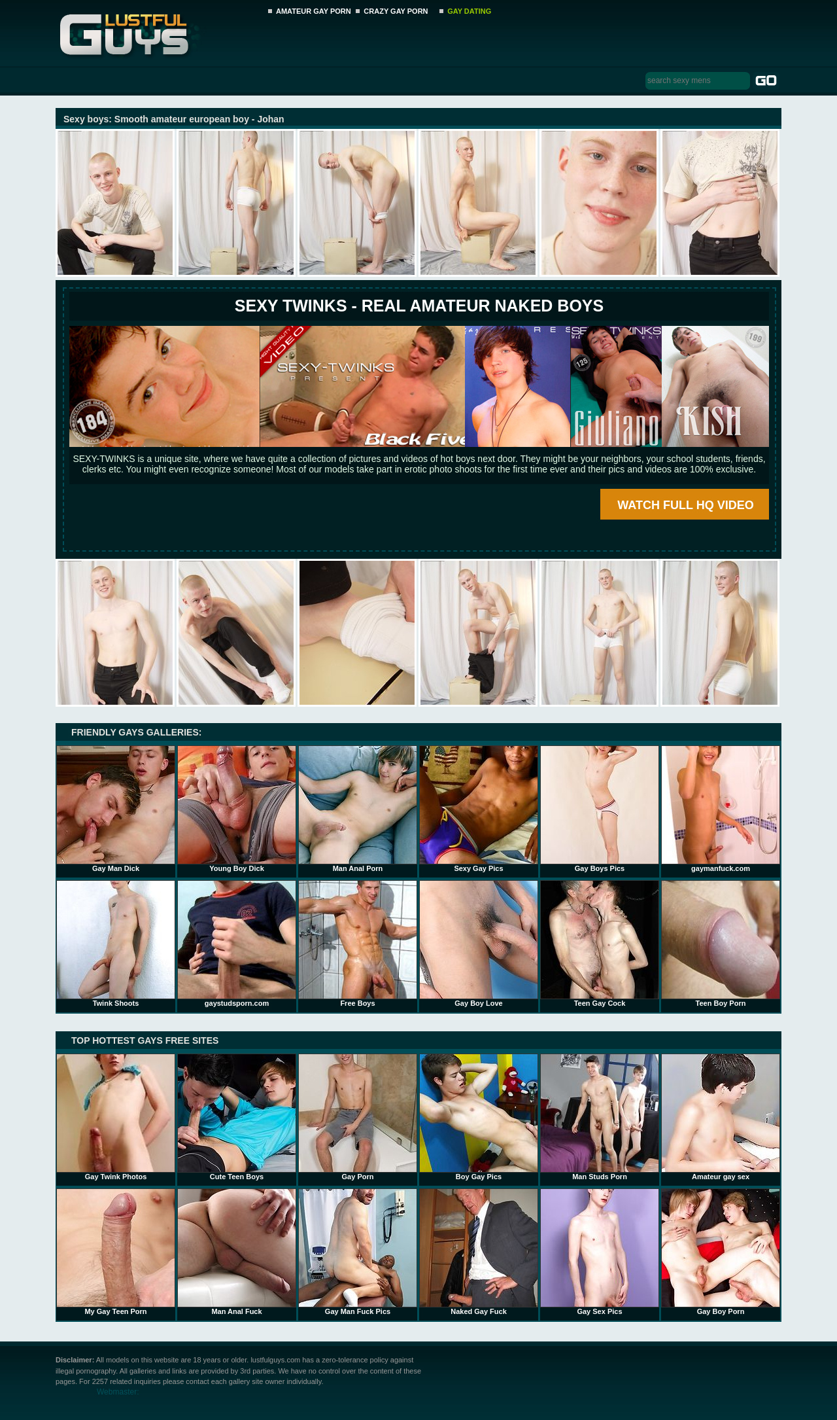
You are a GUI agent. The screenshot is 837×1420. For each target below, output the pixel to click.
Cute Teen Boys (236, 1117)
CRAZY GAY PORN (396, 11)
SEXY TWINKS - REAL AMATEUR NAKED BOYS (419, 305)
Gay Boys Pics (599, 808)
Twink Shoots (115, 943)
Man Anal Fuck (236, 1251)
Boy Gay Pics (478, 1117)
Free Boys (357, 943)
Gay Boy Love (478, 943)
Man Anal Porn (357, 808)
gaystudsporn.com (236, 943)
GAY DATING (469, 11)
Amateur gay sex (720, 1117)
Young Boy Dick (236, 808)
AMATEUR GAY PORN (313, 11)
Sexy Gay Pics (478, 808)
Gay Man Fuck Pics (357, 1251)
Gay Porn (357, 1117)
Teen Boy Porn (720, 943)
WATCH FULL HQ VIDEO (685, 505)
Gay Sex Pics (599, 1251)
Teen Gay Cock (599, 943)
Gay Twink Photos (115, 1117)
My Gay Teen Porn (115, 1251)
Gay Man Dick (115, 808)
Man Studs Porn (599, 1117)
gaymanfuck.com (720, 808)
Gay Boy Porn (720, 1251)
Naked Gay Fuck (478, 1251)
